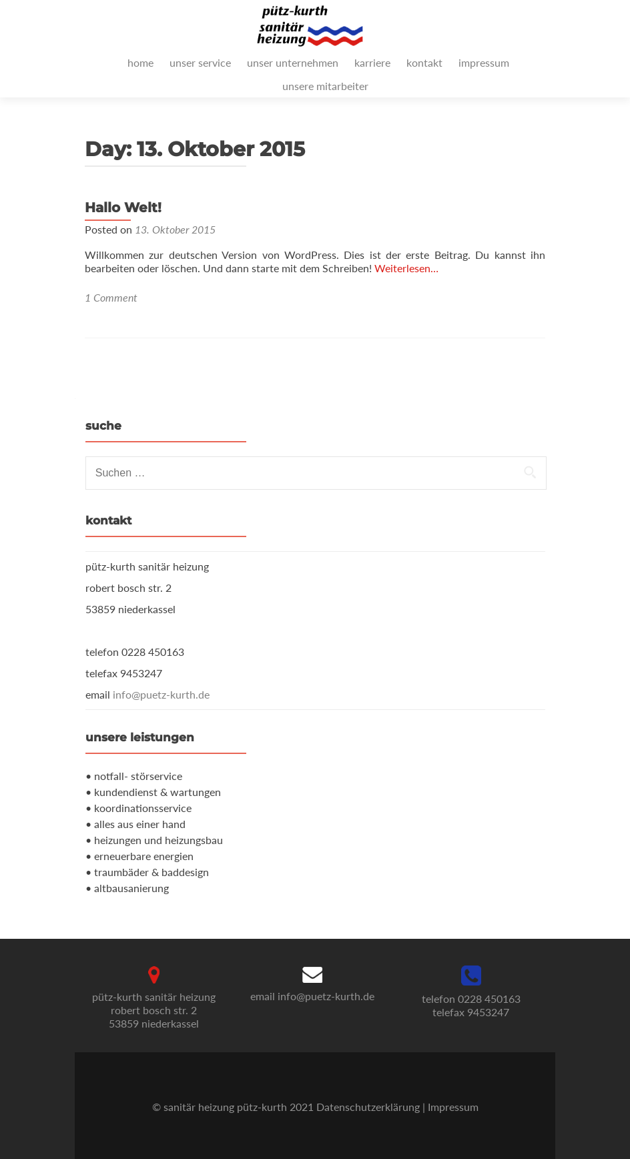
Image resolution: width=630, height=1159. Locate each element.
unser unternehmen (292, 62)
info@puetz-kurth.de (161, 694)
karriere (372, 62)
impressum (483, 62)
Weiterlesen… (406, 268)
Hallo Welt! (123, 208)
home (140, 62)
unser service (200, 62)
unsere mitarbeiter (325, 85)
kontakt (424, 62)
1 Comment (111, 297)
